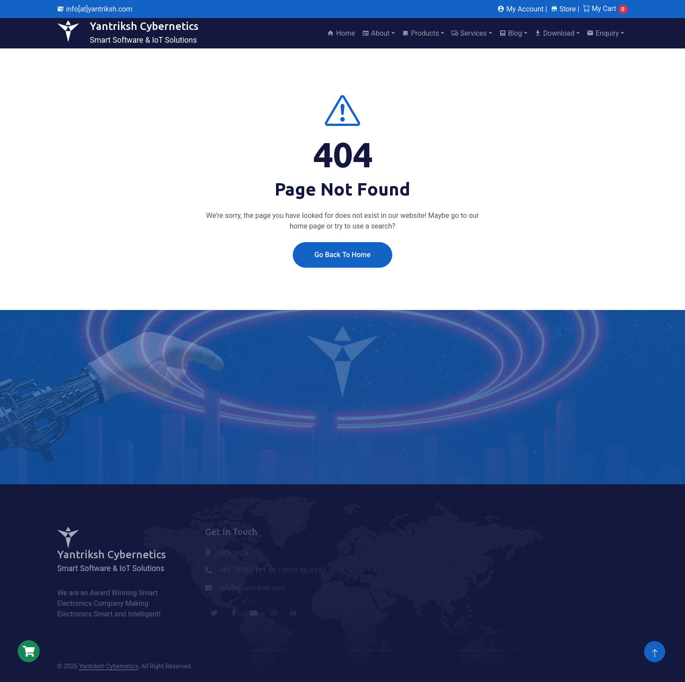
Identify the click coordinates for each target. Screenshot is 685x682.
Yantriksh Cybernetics (108, 666)
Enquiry (603, 33)
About (376, 33)
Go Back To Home (342, 255)
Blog (510, 33)
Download (554, 33)
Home (341, 33)
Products (420, 33)
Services (468, 33)
